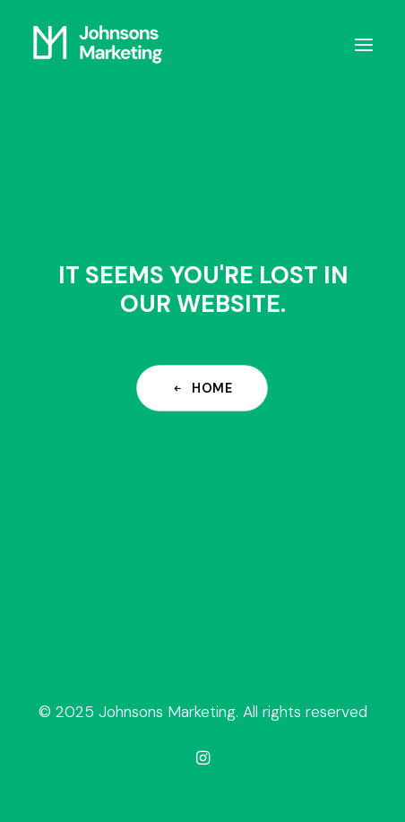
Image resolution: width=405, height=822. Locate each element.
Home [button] (202, 387)
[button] (364, 44)
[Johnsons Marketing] (97, 44)
